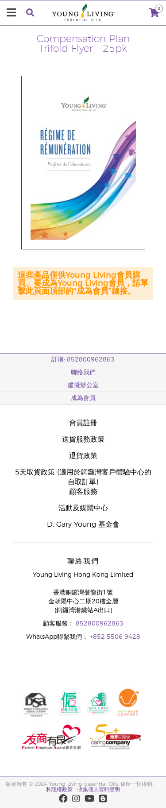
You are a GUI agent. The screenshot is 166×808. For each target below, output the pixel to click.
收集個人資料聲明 (98, 789)
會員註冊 (83, 423)
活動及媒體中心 (83, 508)
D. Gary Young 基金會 (83, 524)
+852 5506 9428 (115, 637)
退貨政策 (83, 455)
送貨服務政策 (83, 439)
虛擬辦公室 (83, 385)
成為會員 (83, 398)
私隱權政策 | (61, 789)
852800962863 (100, 624)
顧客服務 (83, 491)
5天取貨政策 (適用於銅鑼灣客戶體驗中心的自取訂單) (83, 477)
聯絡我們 (83, 372)
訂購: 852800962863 (83, 360)
